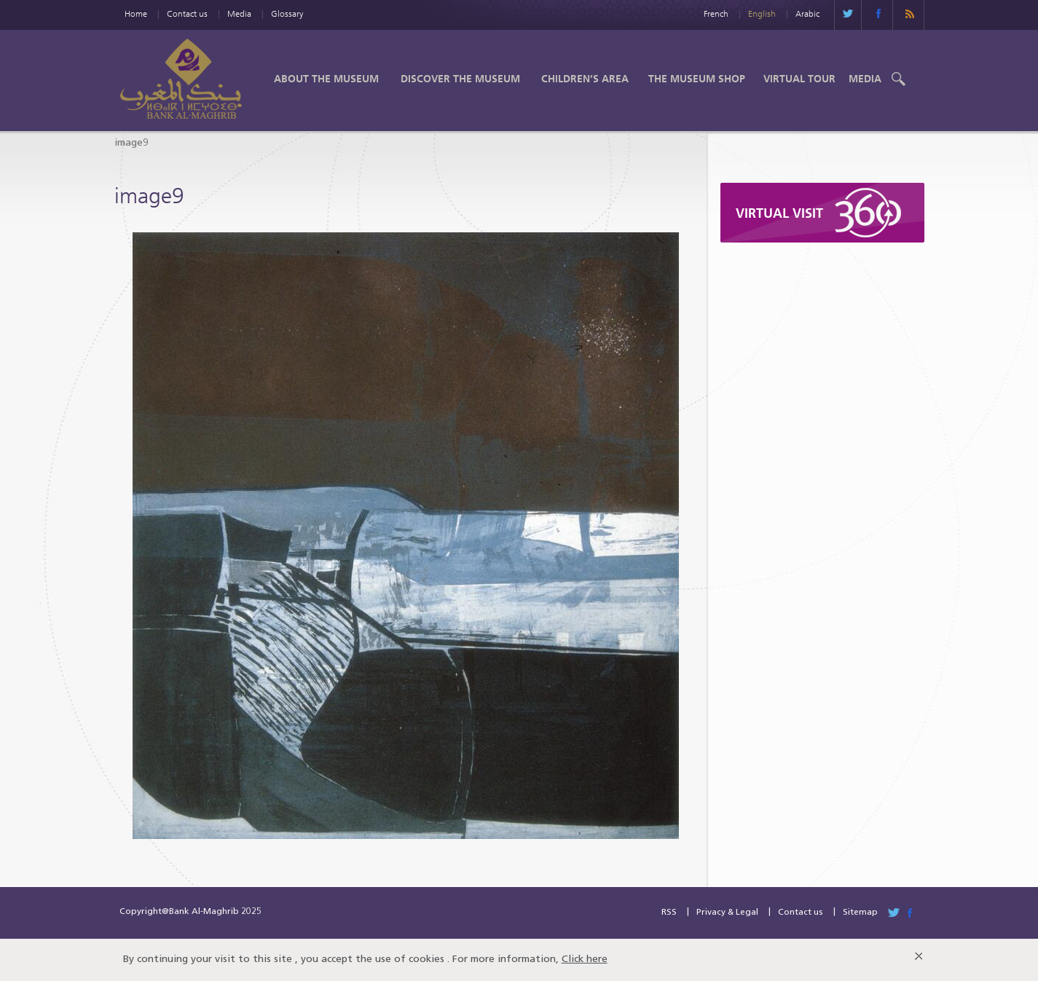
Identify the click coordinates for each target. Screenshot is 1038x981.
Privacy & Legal (727, 912)
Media (239, 13)
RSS (669, 912)
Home (136, 13)
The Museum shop (696, 78)
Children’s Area (585, 78)
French (716, 13)
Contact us (187, 13)
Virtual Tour (799, 78)
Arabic (807, 13)
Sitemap (860, 912)
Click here (585, 959)
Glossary (287, 13)
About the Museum (326, 78)
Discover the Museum (460, 78)
